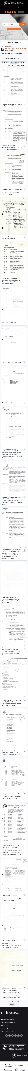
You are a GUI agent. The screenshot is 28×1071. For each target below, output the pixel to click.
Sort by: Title (10, 65)
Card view (14, 62)
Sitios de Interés (14, 7)
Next (17, 1004)
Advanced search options (10, 58)
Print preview (5, 62)
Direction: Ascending (21, 65)
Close (9, 46)
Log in (20, 12)
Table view (21, 62)
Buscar (22, 24)
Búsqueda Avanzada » (14, 29)
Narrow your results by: (14, 42)
